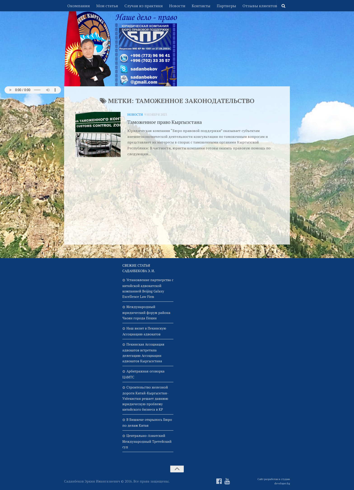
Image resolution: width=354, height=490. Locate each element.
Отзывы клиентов (259, 5)
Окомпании (78, 5)
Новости (177, 5)
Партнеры (226, 5)
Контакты (201, 5)
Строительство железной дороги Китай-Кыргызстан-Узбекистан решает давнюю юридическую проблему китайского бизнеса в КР (145, 398)
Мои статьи (107, 5)
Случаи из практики (143, 5)
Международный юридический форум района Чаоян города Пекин (146, 312)
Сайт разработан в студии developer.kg (273, 481)
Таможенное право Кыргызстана (164, 122)
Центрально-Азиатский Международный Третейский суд (147, 441)
